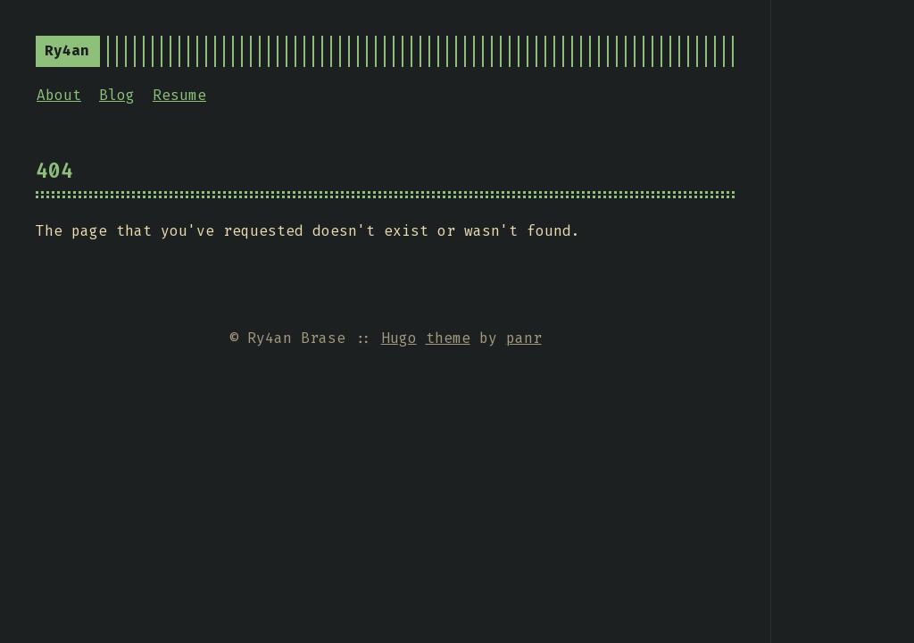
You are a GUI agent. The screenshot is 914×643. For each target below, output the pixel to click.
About (59, 95)
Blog (117, 95)
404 (54, 170)
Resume (179, 95)
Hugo (399, 338)
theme (448, 338)
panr (524, 338)
